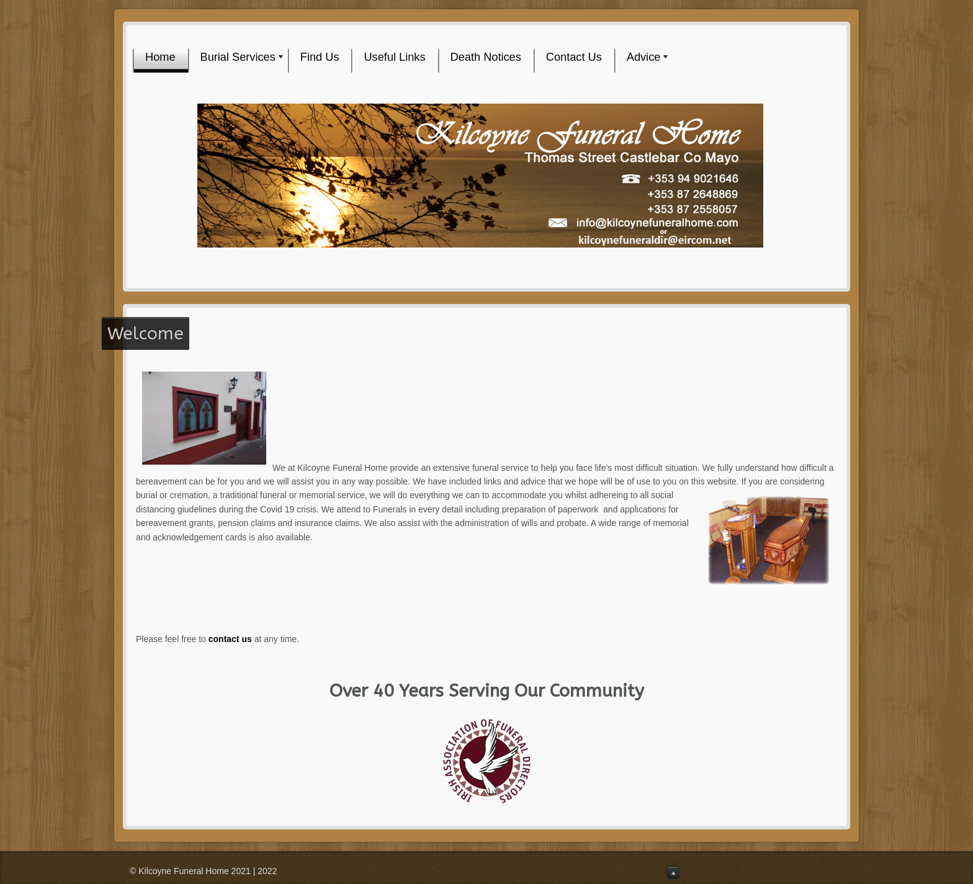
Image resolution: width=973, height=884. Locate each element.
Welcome (145, 333)
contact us (230, 639)
